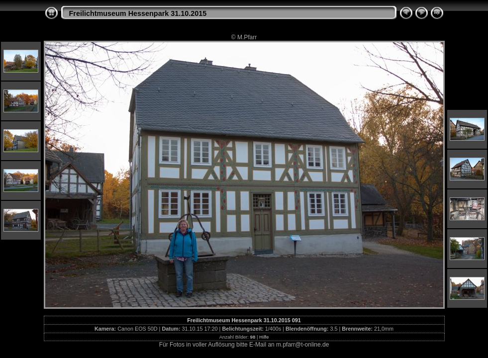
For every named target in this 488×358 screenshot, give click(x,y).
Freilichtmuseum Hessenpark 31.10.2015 (138, 13)
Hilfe (264, 337)
